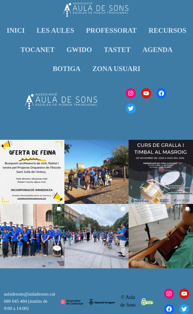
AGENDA (158, 49)
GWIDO (79, 49)
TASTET (117, 49)
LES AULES (55, 30)
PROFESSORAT (111, 30)
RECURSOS (167, 30)
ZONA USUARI (116, 68)
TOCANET (37, 49)
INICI (16, 30)
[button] (32, 172)
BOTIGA (67, 68)
